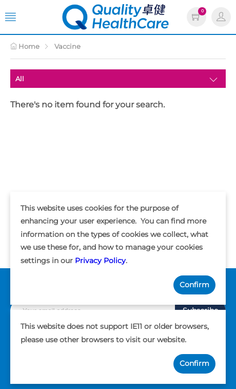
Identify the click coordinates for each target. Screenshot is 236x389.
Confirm (194, 284)
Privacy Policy (100, 260)
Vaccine (67, 46)
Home (25, 46)
